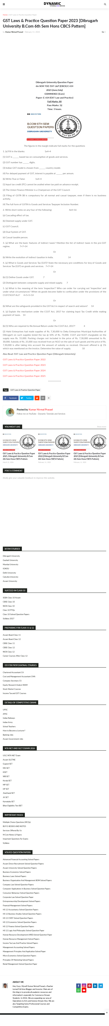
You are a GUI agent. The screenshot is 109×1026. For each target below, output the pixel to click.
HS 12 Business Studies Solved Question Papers (22, 914)
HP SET (6, 789)
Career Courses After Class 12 (15, 656)
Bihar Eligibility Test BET (12, 805)
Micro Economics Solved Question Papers (19, 956)
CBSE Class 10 (9, 602)
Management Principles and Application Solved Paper (24, 951)
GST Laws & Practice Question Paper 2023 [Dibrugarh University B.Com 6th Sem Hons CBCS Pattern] (90, 456)
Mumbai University (10, 564)
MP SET (6, 785)
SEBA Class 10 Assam (12, 597)
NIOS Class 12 (9, 652)
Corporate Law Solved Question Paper (18, 897)
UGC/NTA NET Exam (11, 755)
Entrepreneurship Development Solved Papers (21, 901)
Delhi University (9, 573)
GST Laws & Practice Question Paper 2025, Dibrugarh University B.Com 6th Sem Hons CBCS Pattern (19, 456)
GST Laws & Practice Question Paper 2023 (24, 365)
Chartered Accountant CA (13, 672)
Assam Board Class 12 (12, 639)
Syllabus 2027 (8, 618)
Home (5, 15)
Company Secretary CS (12, 681)
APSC (5, 714)
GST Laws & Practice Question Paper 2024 (24, 370)
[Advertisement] (54, 57)
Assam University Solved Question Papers (20, 868)
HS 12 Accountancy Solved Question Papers (20, 909)
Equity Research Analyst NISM (15, 685)
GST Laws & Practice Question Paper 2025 (24, 376)
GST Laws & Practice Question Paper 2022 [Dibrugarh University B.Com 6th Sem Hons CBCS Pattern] (54, 456)
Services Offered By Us (12, 830)
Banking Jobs (8, 735)
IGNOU (6, 568)
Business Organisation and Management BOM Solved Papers (27, 880)
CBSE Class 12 (9, 647)
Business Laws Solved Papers (14, 876)
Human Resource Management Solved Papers (21, 939)
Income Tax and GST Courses (14, 693)
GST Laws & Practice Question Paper (23, 15)
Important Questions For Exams (15, 839)
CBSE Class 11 (9, 643)
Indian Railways (9, 718)
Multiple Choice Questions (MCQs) (17, 822)
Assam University (10, 581)
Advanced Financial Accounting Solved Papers (21, 859)
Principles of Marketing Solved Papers (18, 960)
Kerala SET (7, 780)
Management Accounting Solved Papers (19, 947)
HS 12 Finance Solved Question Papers (18, 926)
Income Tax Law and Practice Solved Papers (20, 943)
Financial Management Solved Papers (18, 905)
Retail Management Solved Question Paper (20, 964)
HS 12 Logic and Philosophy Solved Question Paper (23, 930)
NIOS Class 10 (9, 606)
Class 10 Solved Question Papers (16, 614)
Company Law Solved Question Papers (18, 884)
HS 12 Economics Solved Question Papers (20, 922)
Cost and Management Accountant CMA (19, 676)
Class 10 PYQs (9, 610)
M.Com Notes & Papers (12, 835)
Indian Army (8, 722)
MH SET (6, 768)
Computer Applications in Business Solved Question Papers (26, 889)
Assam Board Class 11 (12, 635)
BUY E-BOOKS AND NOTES (14, 826)
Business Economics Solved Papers (17, 872)
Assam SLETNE (9, 760)
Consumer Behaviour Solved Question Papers (21, 893)
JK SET (6, 797)
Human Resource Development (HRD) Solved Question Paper (27, 935)
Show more (101, 427)
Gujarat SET (7, 764)
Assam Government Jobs (13, 739)
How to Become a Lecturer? (14, 730)
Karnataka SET (9, 801)
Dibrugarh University (11, 556)
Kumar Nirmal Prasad (41, 409)
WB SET (6, 776)
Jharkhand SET (9, 793)
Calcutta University (10, 577)
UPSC (5, 710)
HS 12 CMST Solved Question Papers (18, 918)
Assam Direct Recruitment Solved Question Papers (23, 864)
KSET (5, 772)
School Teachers (9, 726)
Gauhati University (10, 560)
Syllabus (6, 843)
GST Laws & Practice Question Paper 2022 (24, 359)
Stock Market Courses (12, 689)
